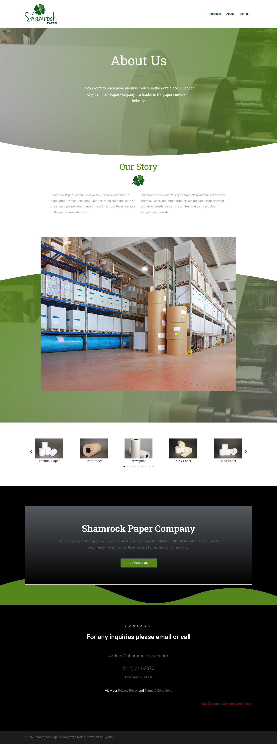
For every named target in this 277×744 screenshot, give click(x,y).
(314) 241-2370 (138, 668)
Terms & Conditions (158, 690)
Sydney (109, 737)
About (230, 13)
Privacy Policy (128, 690)
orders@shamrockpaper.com (138, 656)
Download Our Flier (138, 677)
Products (215, 13)
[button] (31, 451)
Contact (244, 13)
